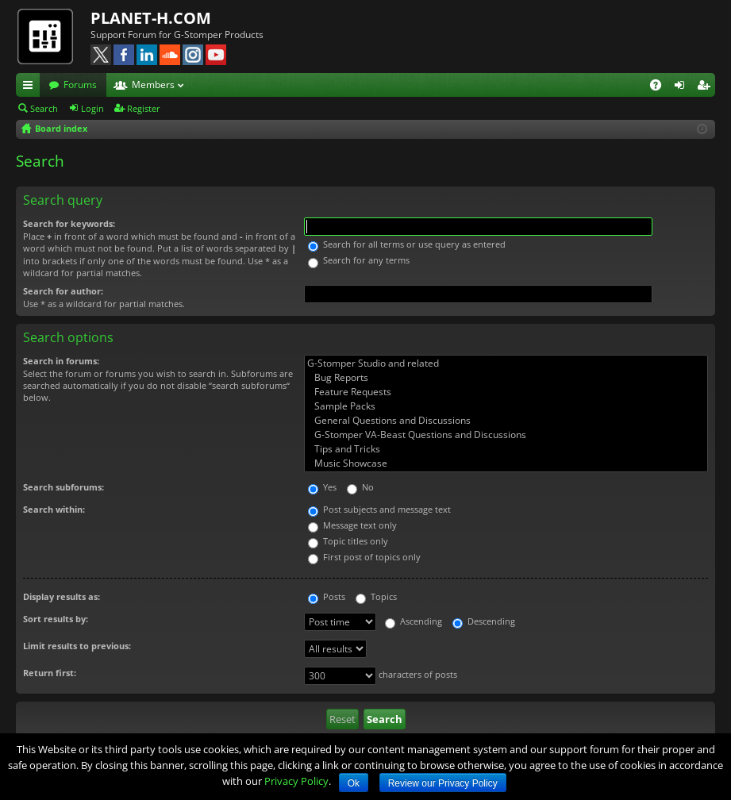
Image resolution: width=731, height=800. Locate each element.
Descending (483, 621)
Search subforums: (63, 487)
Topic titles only (348, 541)
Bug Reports (506, 378)
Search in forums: (61, 361)
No (360, 487)
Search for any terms (359, 260)
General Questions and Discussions (506, 420)
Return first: (49, 673)
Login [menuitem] (682, 87)
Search (44, 108)
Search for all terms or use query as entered (407, 244)
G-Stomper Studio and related (506, 363)
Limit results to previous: (77, 646)
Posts (326, 596)
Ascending (413, 621)
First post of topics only (364, 557)
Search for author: (63, 291)
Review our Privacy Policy (443, 783)
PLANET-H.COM (150, 18)
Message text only (352, 525)
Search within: (54, 509)
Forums (80, 84)
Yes (322, 487)
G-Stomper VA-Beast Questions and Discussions (506, 435)
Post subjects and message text (379, 509)
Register (143, 108)
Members (153, 84)
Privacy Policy (296, 781)
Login (92, 108)
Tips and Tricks (506, 449)
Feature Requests (506, 392)
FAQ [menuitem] (661, 87)
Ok (354, 783)
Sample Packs (506, 406)
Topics (376, 596)
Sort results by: (55, 619)
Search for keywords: (69, 223)
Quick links (31, 87)
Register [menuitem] (706, 87)
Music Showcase (506, 463)
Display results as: (61, 596)
